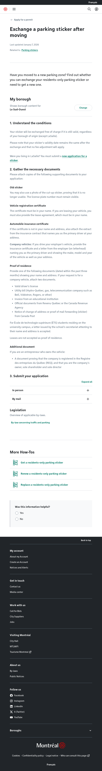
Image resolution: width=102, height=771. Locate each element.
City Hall (14, 641)
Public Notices (17, 676)
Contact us (15, 586)
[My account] (97, 9)
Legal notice (52, 755)
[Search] (89, 9)
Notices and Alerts (19, 567)
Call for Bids (16, 611)
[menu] (14, 9)
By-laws (14, 671)
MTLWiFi (14, 646)
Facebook (17, 695)
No (21, 519)
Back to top (86, 540)
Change (83, 108)
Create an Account (19, 562)
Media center (16, 592)
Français (93, 2)
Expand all (87, 382)
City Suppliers (17, 616)
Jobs (12, 622)
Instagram (17, 700)
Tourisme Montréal (19, 652)
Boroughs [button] (15, 730)
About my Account (19, 556)
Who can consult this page (74, 755)
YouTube (16, 717)
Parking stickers (29, 50)
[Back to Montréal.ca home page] (5, 9)
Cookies (16, 755)
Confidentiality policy (33, 755)
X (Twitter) (17, 711)
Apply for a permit (23, 20)
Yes (22, 513)
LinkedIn (16, 706)
